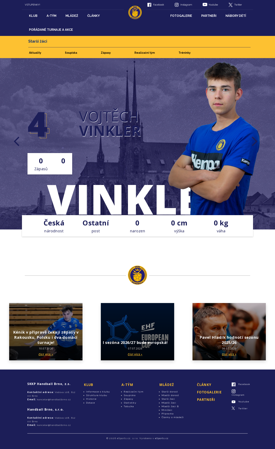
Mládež (72, 16)
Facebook (158, 4)
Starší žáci (168, 399)
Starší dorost (170, 391)
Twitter (238, 4)
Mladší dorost (170, 395)
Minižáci (167, 410)
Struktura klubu (96, 395)
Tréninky (185, 52)
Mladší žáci (169, 402)
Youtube (213, 4)
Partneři (208, 16)
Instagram (186, 4)
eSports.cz (162, 438)
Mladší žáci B (170, 406)
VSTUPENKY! (32, 4)
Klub (33, 16)
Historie (91, 399)
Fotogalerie (181, 16)
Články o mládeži (173, 417)
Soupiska (71, 52)
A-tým (51, 16)
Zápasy (106, 52)
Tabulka (129, 406)
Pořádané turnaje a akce (51, 30)
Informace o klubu (98, 391)
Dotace (90, 402)
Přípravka (168, 413)
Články (93, 16)
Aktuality (35, 52)
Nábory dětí (236, 16)
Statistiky (130, 402)
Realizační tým (144, 52)
